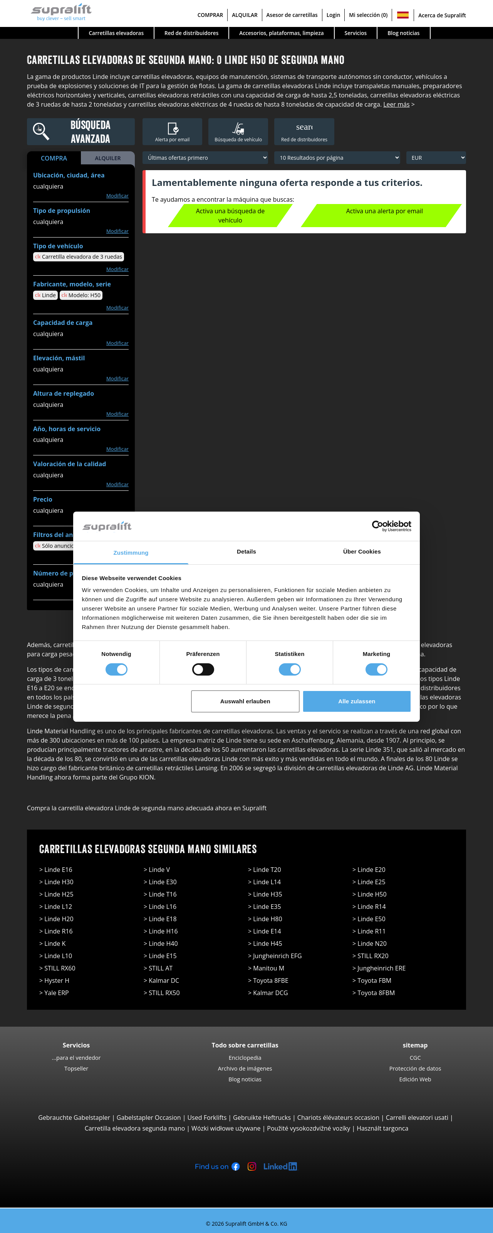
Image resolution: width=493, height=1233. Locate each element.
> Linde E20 (369, 869)
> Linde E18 (160, 919)
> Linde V (157, 869)
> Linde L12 (55, 906)
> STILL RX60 (57, 968)
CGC (415, 1057)
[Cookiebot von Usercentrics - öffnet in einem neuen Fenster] (377, 526)
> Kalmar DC (161, 980)
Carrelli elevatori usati (417, 1117)
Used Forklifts (206, 1117)
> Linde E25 (369, 882)
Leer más (396, 104)
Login (333, 14)
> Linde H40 (161, 943)
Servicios (356, 33)
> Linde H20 (56, 919)
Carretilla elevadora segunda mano (135, 1128)
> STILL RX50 (162, 993)
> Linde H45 (265, 943)
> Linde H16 (161, 931)
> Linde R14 (369, 906)
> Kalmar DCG (268, 993)
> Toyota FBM (371, 980)
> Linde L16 (160, 906)
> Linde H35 (265, 894)
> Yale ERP (54, 993)
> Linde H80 (265, 919)
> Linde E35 (264, 906)
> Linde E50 (369, 919)
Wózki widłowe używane (225, 1128)
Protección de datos (415, 1068)
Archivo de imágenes (245, 1068)
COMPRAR (210, 14)
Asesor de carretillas (292, 14)
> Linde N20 (369, 943)
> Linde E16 (55, 869)
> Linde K (52, 943)
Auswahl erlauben (245, 701)
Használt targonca (382, 1128)
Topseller (76, 1068)
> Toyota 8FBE (268, 980)
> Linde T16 (160, 894)
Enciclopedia (245, 1057)
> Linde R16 (56, 931)
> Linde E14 (264, 931)
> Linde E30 (160, 882)
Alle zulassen (356, 701)
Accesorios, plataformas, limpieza (281, 33)
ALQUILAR (244, 14)
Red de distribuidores (191, 33)
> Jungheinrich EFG (275, 956)
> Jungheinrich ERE (379, 968)
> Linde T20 (264, 869)
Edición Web (415, 1079)
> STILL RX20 (370, 956)
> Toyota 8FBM (373, 993)
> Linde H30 (56, 882)
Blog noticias (403, 33)
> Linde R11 (369, 931)
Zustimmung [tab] (131, 552)
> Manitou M (266, 968)
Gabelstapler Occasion (149, 1117)
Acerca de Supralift (442, 15)
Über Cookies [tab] (362, 551)
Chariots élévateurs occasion (338, 1117)
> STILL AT (158, 968)
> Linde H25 (56, 894)
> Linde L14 (264, 882)
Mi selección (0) (368, 14)
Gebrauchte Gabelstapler (74, 1117)
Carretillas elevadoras (116, 33)
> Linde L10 (55, 956)
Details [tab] (246, 551)
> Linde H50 (369, 894)
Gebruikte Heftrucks (262, 1117)
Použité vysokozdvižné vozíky (308, 1128)
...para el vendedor (76, 1057)
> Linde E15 (160, 956)
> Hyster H (54, 980)
